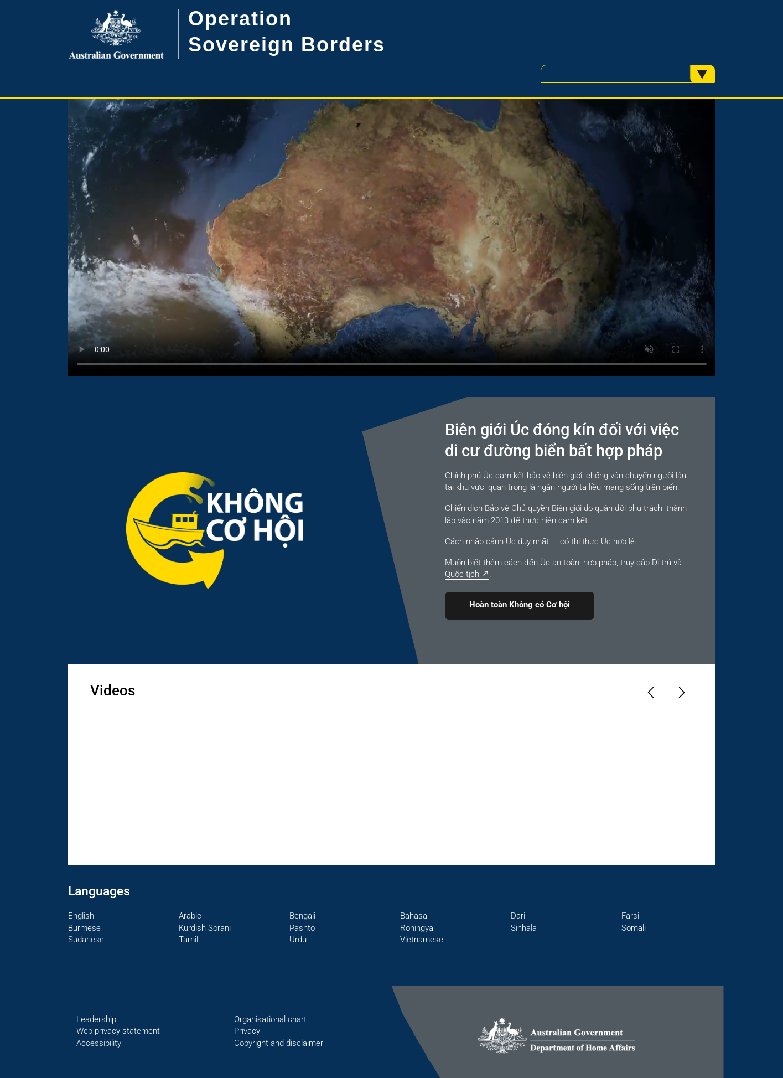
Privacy (247, 1031)
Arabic (190, 916)
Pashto (302, 928)
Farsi (630, 916)
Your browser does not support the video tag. (391, 237)
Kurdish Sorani (205, 928)
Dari (518, 916)
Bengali (302, 916)
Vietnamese (421, 940)
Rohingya (416, 928)
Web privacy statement (118, 1031)
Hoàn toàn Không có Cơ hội (519, 605)
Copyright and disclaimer (278, 1043)
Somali (633, 928)
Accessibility (98, 1043)
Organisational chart (270, 1019)
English (81, 916)
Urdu (298, 940)
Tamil (188, 940)
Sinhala (524, 928)
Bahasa (413, 916)
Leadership (96, 1019)
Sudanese (86, 940)
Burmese (84, 928)
